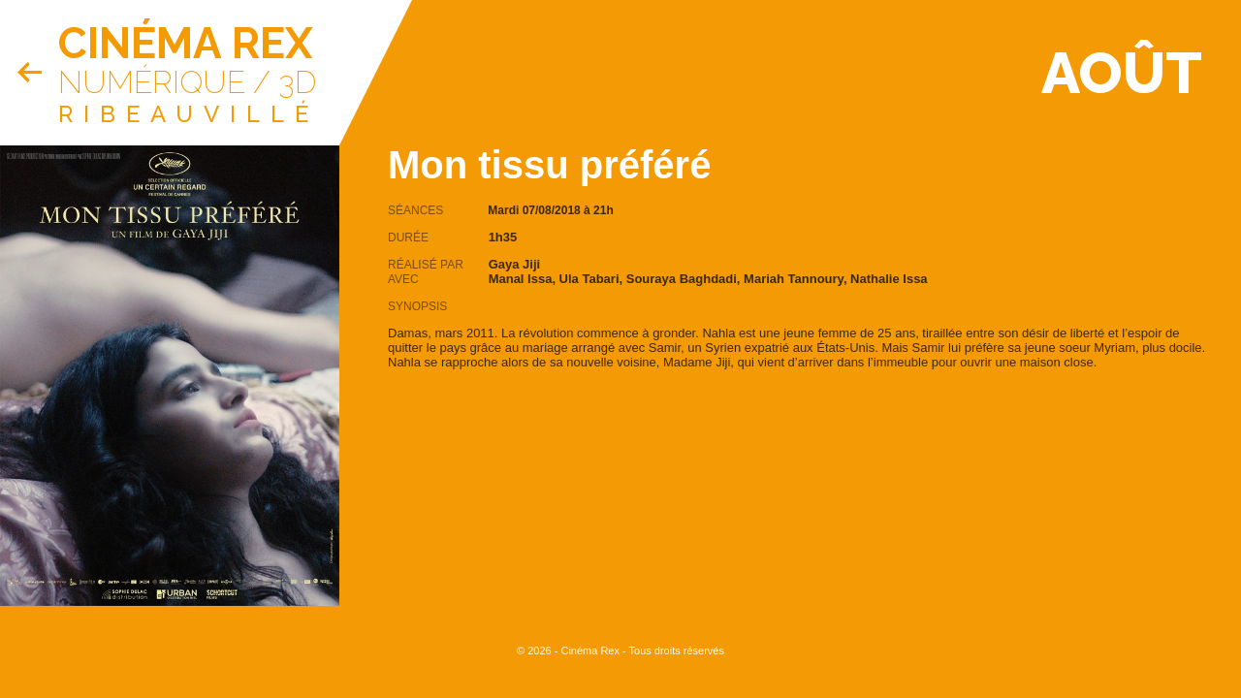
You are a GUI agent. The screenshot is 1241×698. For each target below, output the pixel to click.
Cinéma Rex (185, 43)
